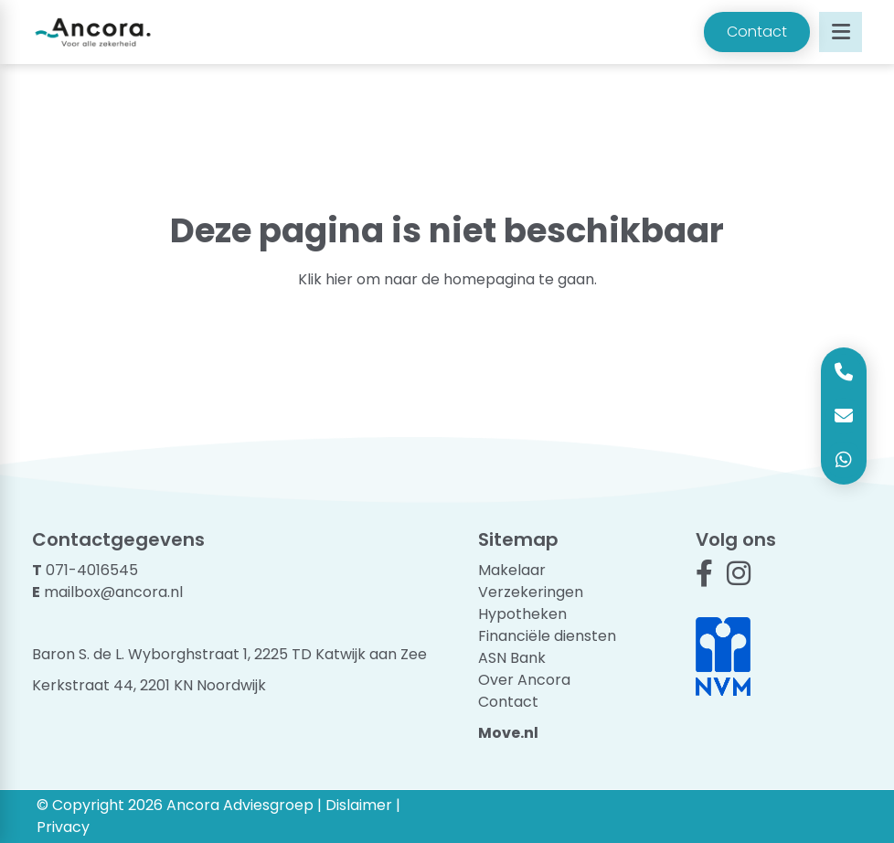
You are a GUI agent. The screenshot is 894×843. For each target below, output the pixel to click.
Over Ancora (524, 679)
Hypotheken (522, 613)
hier (339, 279)
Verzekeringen (530, 592)
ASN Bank (512, 657)
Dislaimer (358, 805)
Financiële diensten (547, 635)
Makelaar (512, 570)
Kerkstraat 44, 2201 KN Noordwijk (149, 685)
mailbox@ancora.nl (113, 592)
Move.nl (508, 732)
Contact (757, 31)
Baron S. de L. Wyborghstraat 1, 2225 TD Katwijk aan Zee (229, 654)
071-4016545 (92, 570)
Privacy (63, 827)
